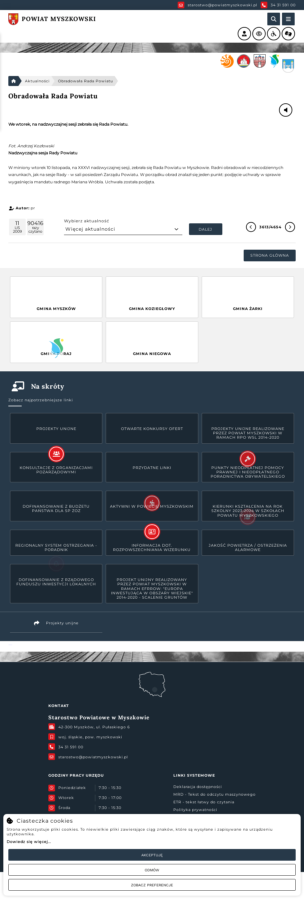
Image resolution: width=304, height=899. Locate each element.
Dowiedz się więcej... (29, 841)
